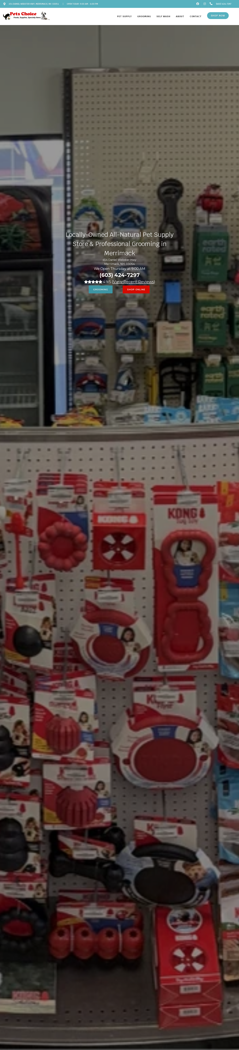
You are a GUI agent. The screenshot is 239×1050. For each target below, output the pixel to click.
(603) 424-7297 (120, 275)
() (133, 281)
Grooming (100, 289)
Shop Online (136, 289)
